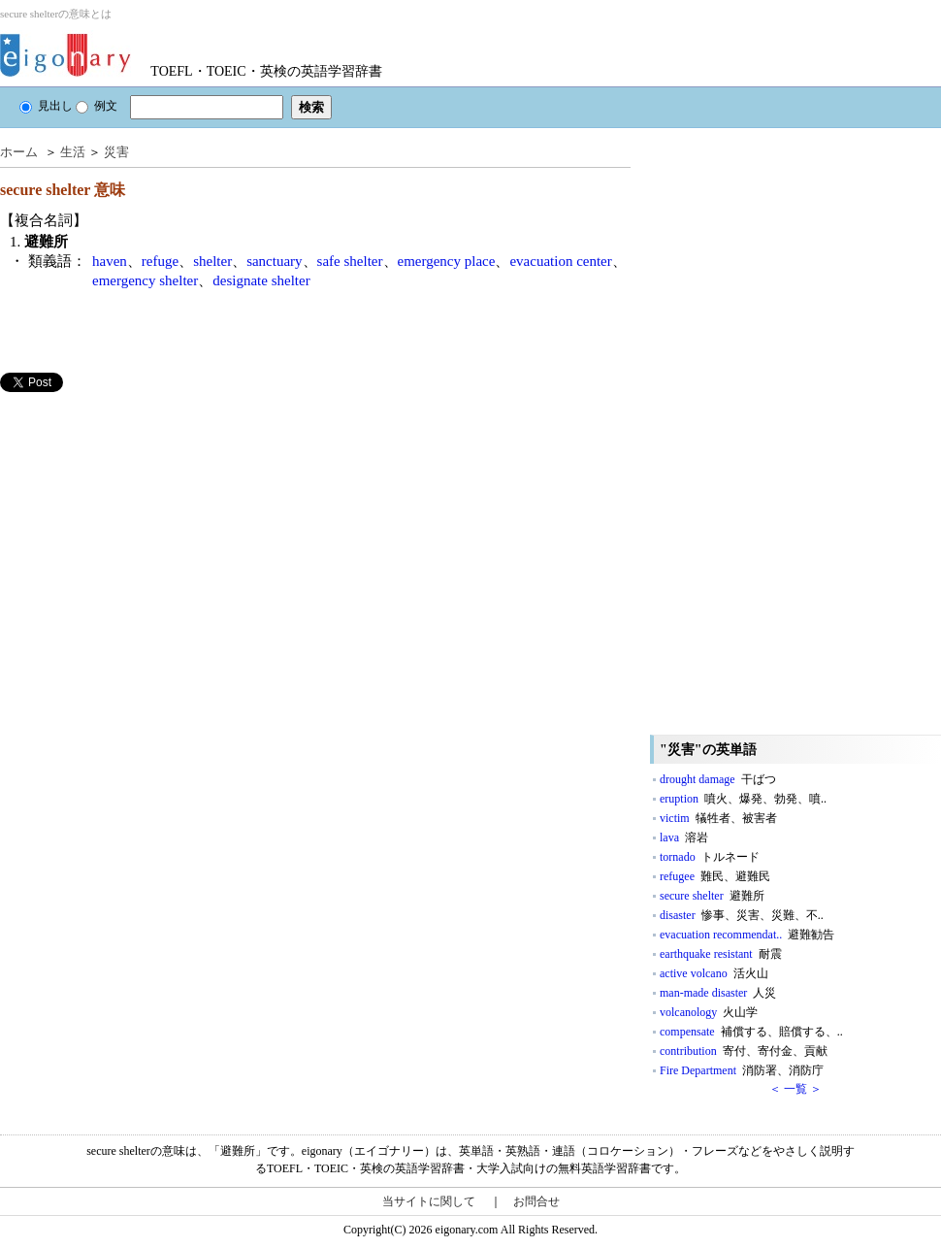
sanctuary (274, 261)
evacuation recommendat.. (747, 934)
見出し (46, 106)
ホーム (19, 152)
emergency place (447, 261)
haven (109, 261)
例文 (96, 106)
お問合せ (536, 1201)
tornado (710, 857)
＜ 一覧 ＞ (795, 1089)
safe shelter (350, 261)
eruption (743, 798)
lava (684, 837)
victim (718, 818)
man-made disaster (718, 993)
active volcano (714, 973)
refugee (715, 876)
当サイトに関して (428, 1201)
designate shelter (260, 280)
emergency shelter (145, 280)
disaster (742, 915)
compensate (751, 1031)
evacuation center (560, 261)
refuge (160, 261)
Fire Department (742, 1070)
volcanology (709, 1012)
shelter (212, 261)
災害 (116, 152)
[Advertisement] (145, 528)
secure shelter (712, 896)
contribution (743, 1051)
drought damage (718, 779)
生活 (72, 152)
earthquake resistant (721, 954)
